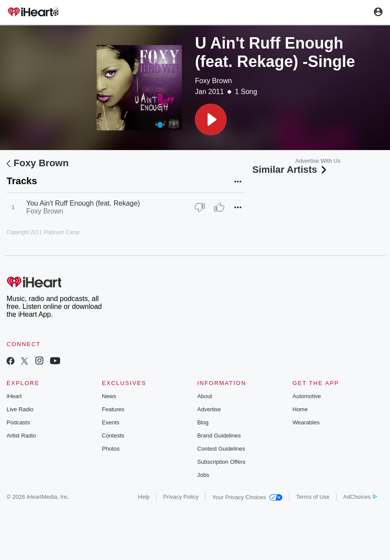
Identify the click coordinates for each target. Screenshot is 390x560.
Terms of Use (313, 497)
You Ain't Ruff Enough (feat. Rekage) (83, 203)
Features (113, 409)
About (204, 396)
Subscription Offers (221, 461)
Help (144, 497)
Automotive (306, 396)
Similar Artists (290, 169)
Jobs (203, 475)
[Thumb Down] (200, 207)
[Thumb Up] (219, 207)
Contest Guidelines (221, 448)
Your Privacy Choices (247, 497)
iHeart (14, 396)
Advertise (209, 409)
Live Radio (20, 409)
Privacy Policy (180, 497)
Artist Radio (21, 435)
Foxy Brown (213, 80)
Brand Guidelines (219, 435)
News (109, 396)
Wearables (306, 422)
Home (300, 409)
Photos (110, 448)
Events (110, 422)
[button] (210, 119)
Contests (113, 435)
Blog (203, 422)
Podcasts (18, 422)
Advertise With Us (317, 161)
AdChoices (360, 497)
